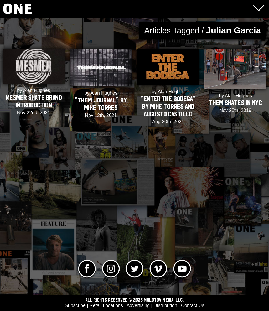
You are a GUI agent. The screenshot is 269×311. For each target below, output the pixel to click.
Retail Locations (106, 305)
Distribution (165, 305)
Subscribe (75, 305)
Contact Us (192, 305)
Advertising (138, 305)
